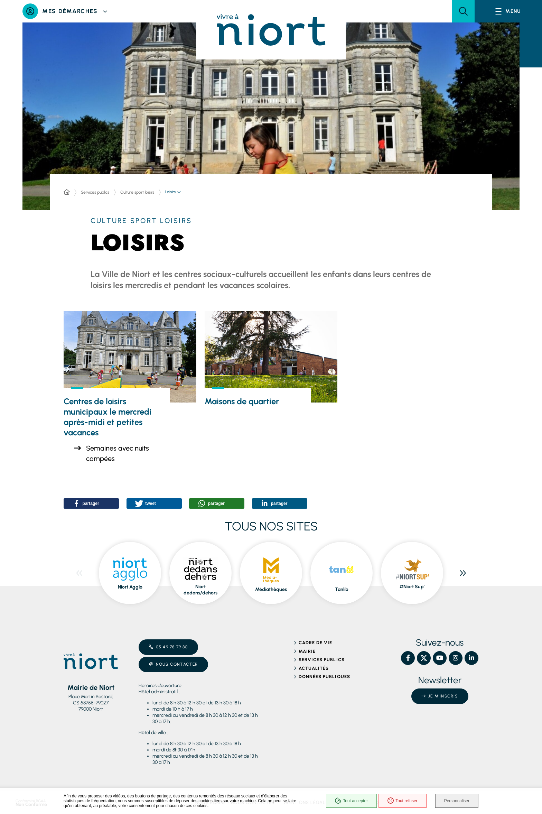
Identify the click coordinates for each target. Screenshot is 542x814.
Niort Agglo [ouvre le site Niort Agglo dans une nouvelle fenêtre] (130, 587)
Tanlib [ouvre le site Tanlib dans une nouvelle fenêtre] (341, 589)
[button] (463, 11)
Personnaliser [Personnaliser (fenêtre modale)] (456, 800)
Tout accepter (351, 801)
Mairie (307, 651)
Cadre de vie (315, 642)
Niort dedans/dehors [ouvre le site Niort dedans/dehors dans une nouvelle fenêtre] (200, 590)
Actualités (314, 668)
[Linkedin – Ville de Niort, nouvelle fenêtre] (471, 658)
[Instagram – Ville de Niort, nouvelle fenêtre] (455, 658)
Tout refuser (402, 801)
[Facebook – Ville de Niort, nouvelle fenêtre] (408, 658)
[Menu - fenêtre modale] (508, 11)
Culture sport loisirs (137, 192)
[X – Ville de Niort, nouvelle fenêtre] (424, 658)
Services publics (95, 192)
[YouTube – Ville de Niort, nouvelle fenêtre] (440, 658)
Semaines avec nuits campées (117, 453)
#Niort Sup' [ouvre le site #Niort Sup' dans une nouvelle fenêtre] (412, 587)
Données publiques (324, 676)
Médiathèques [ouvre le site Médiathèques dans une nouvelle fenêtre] (271, 589)
